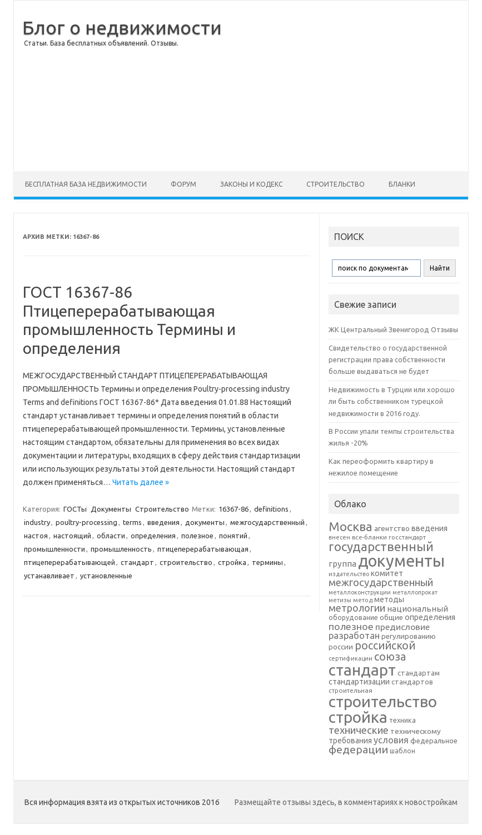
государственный (381, 546)
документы (205, 522)
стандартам (418, 673)
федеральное (434, 741)
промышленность (121, 549)
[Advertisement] (345, 86)
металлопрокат (415, 592)
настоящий (72, 535)
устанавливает (49, 575)
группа (342, 563)
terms (132, 522)
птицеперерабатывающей (69, 562)
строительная (350, 690)
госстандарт (407, 537)
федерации (358, 749)
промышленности (54, 549)
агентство (392, 528)
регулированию (408, 636)
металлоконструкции (360, 592)
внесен (339, 537)
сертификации (350, 658)
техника (402, 720)
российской (385, 645)
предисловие (402, 627)
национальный (417, 608)
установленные (106, 575)
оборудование (353, 617)
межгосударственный (267, 522)
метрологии (357, 607)
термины (267, 562)
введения (163, 522)
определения (153, 535)
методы (389, 599)
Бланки (402, 184)
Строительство (335, 184)
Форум (183, 184)
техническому (415, 731)
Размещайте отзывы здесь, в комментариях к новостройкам (346, 802)
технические (359, 730)
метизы (340, 600)
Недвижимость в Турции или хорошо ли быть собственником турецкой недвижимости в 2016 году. (392, 401)
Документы (111, 509)
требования (350, 740)
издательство (349, 574)
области (111, 535)
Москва (350, 526)
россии (341, 647)
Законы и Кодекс (251, 184)
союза (390, 657)
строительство (186, 562)
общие (391, 617)
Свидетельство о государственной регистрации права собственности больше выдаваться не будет (388, 360)
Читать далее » (140, 482)
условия (391, 740)
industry (37, 522)
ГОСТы (75, 509)
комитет (387, 573)
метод (362, 600)
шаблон (402, 750)
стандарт (137, 562)
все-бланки (369, 537)
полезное (197, 535)
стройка (232, 562)
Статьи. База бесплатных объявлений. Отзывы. (101, 43)
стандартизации (359, 681)
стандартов (412, 682)
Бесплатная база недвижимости (86, 184)
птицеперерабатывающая (203, 549)
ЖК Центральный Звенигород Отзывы (393, 329)
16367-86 (233, 509)
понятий (233, 535)
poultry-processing (86, 522)
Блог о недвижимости (122, 27)
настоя (36, 535)
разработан (354, 635)
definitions (271, 509)
